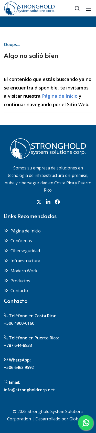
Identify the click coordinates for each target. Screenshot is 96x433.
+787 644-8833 (18, 345)
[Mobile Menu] (88, 8)
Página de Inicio (60, 96)
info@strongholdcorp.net (29, 390)
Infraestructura (22, 261)
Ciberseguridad (22, 251)
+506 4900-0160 (19, 323)
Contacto (16, 290)
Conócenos (18, 240)
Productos (17, 281)
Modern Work (20, 271)
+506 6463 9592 (19, 367)
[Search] (77, 8)
